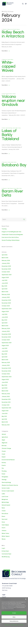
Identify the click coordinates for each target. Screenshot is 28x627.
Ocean (8, 59)
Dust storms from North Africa (10, 237)
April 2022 (4, 388)
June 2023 (5, 351)
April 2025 (4, 289)
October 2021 (5, 405)
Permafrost (5, 513)
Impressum (21, 624)
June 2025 (5, 283)
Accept (14, 613)
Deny (14, 617)
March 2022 (5, 391)
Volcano (14, 93)
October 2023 (6, 340)
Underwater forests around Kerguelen (12, 234)
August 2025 (5, 277)
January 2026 (6, 263)
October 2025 (6, 272)
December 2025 (6, 266)
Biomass (4, 445)
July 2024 (4, 314)
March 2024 (5, 325)
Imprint (4, 597)
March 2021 (5, 422)
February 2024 (6, 328)
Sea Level (4, 519)
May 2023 (4, 354)
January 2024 (6, 331)
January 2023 (6, 365)
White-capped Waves (8, 66)
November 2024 (6, 303)
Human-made (10, 162)
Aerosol (4, 93)
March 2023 (5, 359)
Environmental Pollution (8, 459)
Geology (4, 479)
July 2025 (4, 280)
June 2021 (4, 413)
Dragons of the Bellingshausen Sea (11, 231)
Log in (3, 548)
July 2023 (4, 348)
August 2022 (5, 379)
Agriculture (5, 162)
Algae (3, 440)
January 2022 (6, 396)
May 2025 (4, 286)
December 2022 (6, 368)
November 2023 (6, 337)
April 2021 (4, 419)
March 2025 (5, 291)
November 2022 (6, 371)
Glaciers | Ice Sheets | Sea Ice (13, 29)
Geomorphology (9, 127)
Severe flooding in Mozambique (10, 240)
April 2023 (4, 357)
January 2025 (6, 297)
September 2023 (6, 342)
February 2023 (6, 362)
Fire (3, 468)
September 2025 (6, 274)
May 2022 (4, 385)
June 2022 (5, 382)
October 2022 (6, 374)
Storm (3, 527)
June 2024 (5, 317)
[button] (26, 599)
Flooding (4, 471)
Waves (12, 59)
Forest (3, 474)
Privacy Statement (14, 624)
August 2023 (5, 345)
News (3, 508)
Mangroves (5, 499)
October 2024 (6, 306)
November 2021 (6, 402)
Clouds (4, 451)
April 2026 (4, 255)
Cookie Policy (7, 624)
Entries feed (5, 551)
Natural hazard (9, 93)
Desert (4, 127)
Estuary (11, 188)
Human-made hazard (8, 491)
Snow (3, 522)
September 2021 (6, 408)
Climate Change (6, 448)
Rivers (3, 516)
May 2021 (4, 416)
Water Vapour (6, 536)
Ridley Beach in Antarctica (13, 34)
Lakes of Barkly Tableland (10, 134)
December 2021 (6, 399)
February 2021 (5, 425)
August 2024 (5, 311)
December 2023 (6, 334)
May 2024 (4, 320)
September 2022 (6, 376)
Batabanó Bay (14, 165)
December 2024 (6, 300)
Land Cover (5, 496)
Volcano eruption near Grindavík (13, 100)
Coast (8, 188)
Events (4, 465)
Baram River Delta (12, 193)
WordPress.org (5, 556)
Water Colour (18, 127)
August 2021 (5, 410)
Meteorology (5, 502)
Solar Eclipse (5, 525)
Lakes (14, 127)
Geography (5, 476)
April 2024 (4, 323)
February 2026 (6, 260)
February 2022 (6, 393)
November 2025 (6, 269)
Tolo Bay (4, 229)
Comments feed (6, 554)
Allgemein (5, 29)
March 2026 (5, 257)
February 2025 (6, 294)
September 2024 (6, 308)
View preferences (14, 621)
